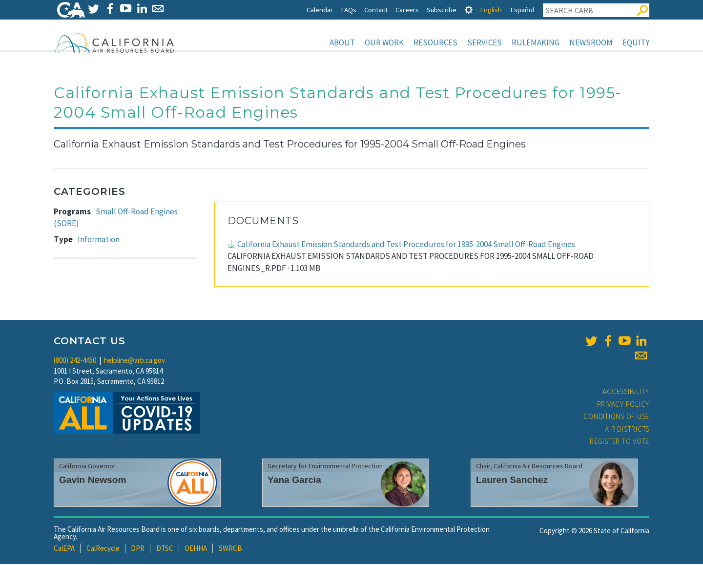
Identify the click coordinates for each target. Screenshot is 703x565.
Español (522, 9)
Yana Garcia (294, 481)
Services (484, 42)
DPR (138, 549)
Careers (407, 9)
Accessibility (625, 392)
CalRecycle (103, 549)
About (342, 42)
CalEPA (64, 549)
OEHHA (196, 549)
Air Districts (627, 430)
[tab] (468, 9)
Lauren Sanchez (512, 481)
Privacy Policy (623, 405)
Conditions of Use (616, 417)
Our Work (384, 42)
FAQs (348, 9)
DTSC (164, 549)
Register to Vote (619, 442)
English (491, 9)
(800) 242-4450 (75, 361)
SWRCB (230, 549)
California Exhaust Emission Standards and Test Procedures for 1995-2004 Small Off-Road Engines (406, 245)
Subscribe (441, 9)
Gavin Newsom (92, 481)
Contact (376, 9)
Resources (435, 42)
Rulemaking (535, 42)
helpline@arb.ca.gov (134, 361)
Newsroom (591, 42)
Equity (635, 42)
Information (99, 240)
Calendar (320, 9)
